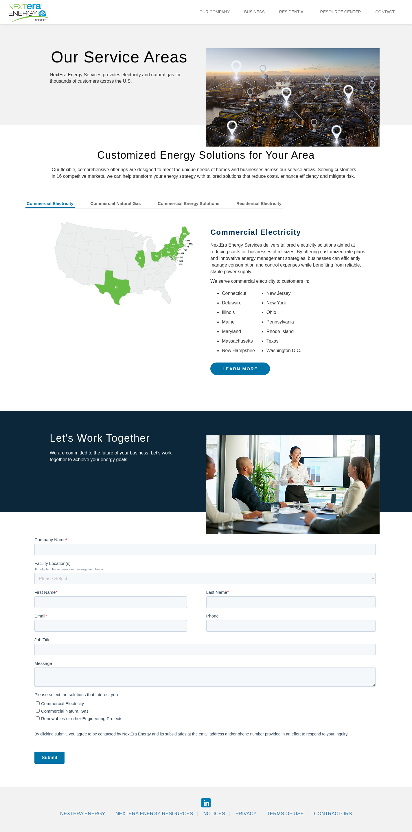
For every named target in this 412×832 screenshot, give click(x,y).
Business (254, 12)
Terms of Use (285, 813)
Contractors (333, 813)
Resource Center (340, 12)
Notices (214, 813)
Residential (292, 12)
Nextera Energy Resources (154, 813)
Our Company (214, 12)
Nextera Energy (83, 813)
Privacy (245, 813)
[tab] (57, 204)
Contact (385, 12)
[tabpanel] (206, 301)
